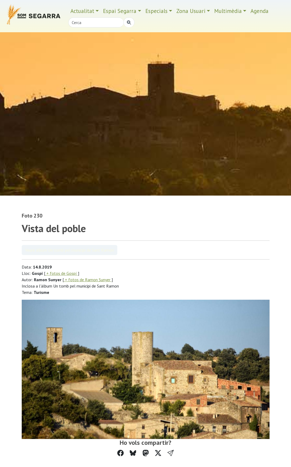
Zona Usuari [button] (190, 11)
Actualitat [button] (82, 11)
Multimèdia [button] (228, 11)
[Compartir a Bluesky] (133, 453)
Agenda (259, 11)
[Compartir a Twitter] (158, 453)
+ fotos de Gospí (61, 273)
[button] (170, 453)
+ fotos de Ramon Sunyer (87, 279)
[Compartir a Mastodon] (145, 453)
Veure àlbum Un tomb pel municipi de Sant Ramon (69, 250)
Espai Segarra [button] (119, 11)
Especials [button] (156, 11)
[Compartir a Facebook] (120, 453)
